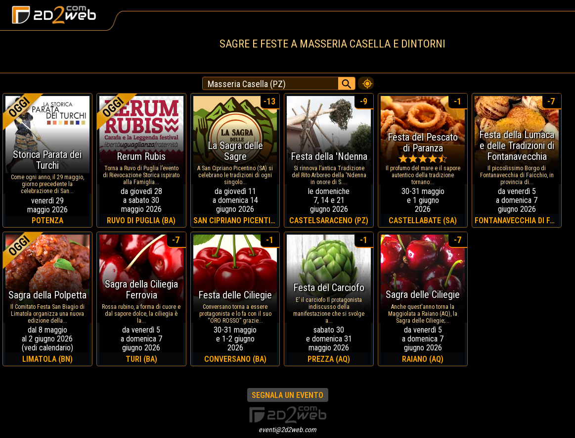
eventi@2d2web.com (287, 430)
